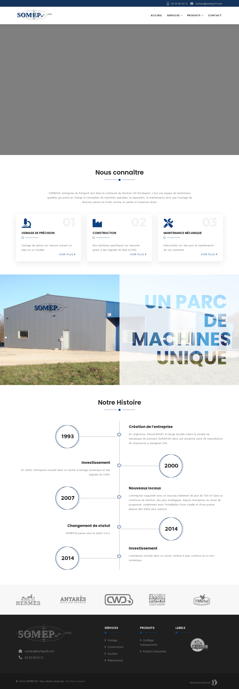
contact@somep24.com (206, 3)
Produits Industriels (154, 651)
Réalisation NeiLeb (200, 682)
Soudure (112, 653)
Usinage (112, 640)
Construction (115, 646)
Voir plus (67, 254)
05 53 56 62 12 (177, 3)
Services (173, 15)
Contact (215, 15)
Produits (194, 15)
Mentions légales (75, 681)
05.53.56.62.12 (34, 657)
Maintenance (115, 660)
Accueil (156, 15)
